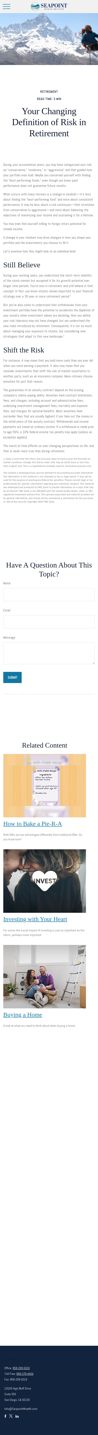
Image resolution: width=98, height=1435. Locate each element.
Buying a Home (22, 1014)
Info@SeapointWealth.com (20, 1409)
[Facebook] (5, 1418)
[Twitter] (11, 1418)
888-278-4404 (24, 1374)
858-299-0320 (21, 1368)
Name (6, 583)
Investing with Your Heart (35, 919)
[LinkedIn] (17, 1418)
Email (6, 610)
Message (9, 637)
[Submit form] (12, 677)
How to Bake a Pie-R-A (32, 823)
